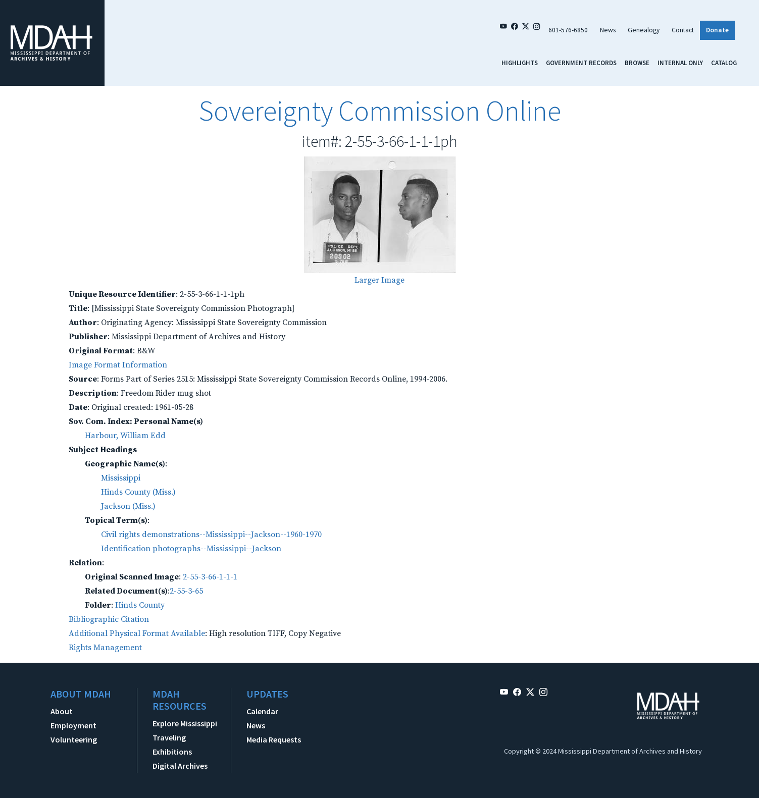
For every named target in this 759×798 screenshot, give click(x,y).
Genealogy (644, 30)
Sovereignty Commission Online (379, 110)
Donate (717, 30)
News (608, 30)
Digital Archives (180, 766)
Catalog (724, 63)
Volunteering (73, 739)
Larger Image (379, 280)
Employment (73, 725)
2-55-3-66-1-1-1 (210, 577)
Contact (683, 30)
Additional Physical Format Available (137, 633)
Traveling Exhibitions (172, 744)
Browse (637, 63)
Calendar (262, 711)
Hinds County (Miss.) (138, 492)
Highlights (519, 63)
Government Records (581, 63)
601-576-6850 (568, 30)
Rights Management (105, 648)
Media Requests (273, 739)
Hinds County (140, 605)
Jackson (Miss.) (128, 506)
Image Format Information (118, 365)
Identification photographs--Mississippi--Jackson (191, 549)
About (61, 711)
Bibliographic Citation (109, 619)
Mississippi (120, 478)
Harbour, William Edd (125, 436)
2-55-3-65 (186, 591)
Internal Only (680, 63)
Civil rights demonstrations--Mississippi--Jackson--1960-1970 (211, 534)
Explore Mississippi (185, 723)
